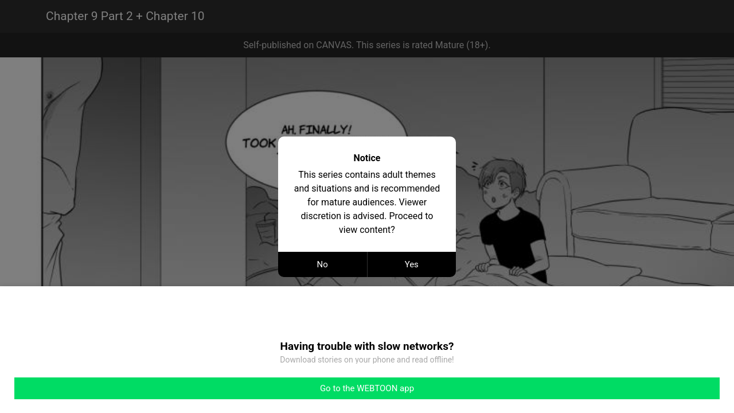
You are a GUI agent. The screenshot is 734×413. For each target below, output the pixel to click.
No (322, 264)
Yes (412, 264)
